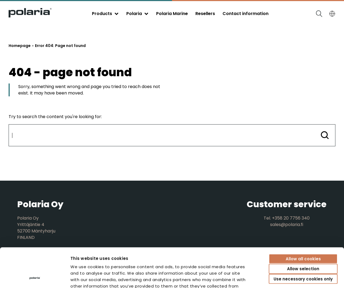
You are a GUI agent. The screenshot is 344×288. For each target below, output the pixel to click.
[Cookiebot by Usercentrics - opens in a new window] (34, 278)
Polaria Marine (172, 13)
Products (102, 13)
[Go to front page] (30, 16)
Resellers (205, 13)
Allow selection (303, 232)
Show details (300, 277)
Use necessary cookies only (303, 242)
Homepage (20, 45)
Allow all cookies (303, 222)
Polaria (134, 13)
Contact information (245, 13)
